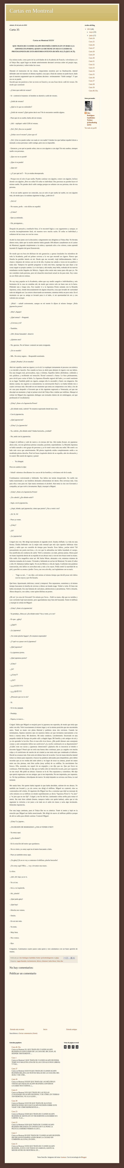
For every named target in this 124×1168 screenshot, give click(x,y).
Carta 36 (92, 78)
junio (91, 35)
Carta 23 (14, 1111)
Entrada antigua (71, 1029)
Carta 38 (92, 84)
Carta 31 (92, 61)
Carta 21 (14, 1090)
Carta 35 (92, 74)
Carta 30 (92, 58)
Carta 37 (92, 81)
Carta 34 (92, 71)
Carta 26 (92, 45)
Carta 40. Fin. (93, 91)
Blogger (83, 1157)
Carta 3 (14, 1133)
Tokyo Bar (60, 961)
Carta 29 (92, 55)
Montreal (45, 961)
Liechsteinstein (31, 961)
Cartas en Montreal (31, 11)
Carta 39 (92, 87)
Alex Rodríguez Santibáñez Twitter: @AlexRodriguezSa (92, 119)
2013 (89, 29)
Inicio (45, 1029)
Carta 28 (92, 51)
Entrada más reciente (17, 1029)
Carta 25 (92, 42)
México (39, 961)
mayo (91, 32)
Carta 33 (92, 68)
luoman (63, 1157)
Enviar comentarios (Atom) (28, 1033)
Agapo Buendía (21, 961)
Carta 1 (14, 1058)
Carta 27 (92, 48)
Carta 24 (92, 38)
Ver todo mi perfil (91, 128)
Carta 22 (14, 1122)
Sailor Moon (52, 961)
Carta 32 (92, 64)
